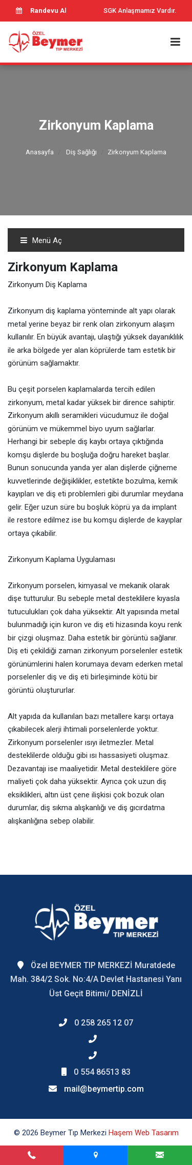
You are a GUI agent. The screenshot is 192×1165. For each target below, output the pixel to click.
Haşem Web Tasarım (144, 1132)
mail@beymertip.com (104, 1089)
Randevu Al (41, 10)
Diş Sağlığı (81, 152)
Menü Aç (41, 240)
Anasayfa (40, 152)
